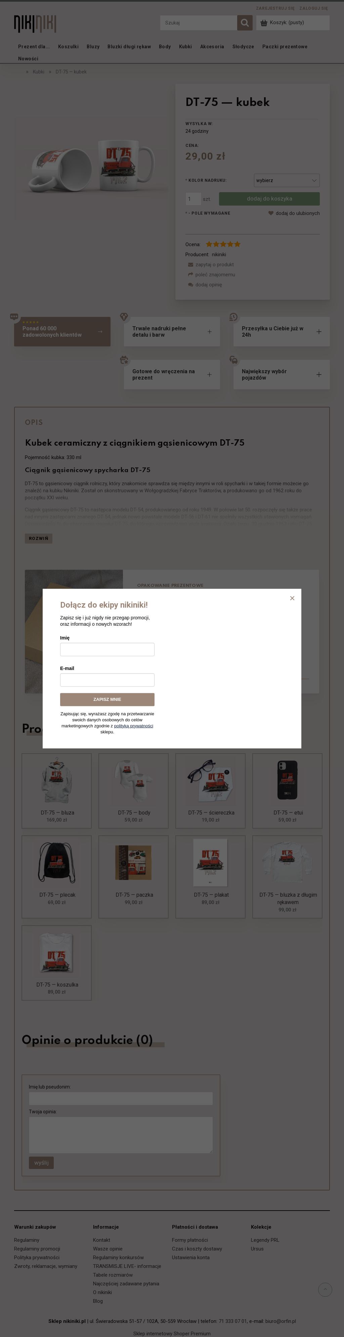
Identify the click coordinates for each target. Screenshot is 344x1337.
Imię (65, 637)
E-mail (67, 668)
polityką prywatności (133, 725)
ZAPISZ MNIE (107, 699)
